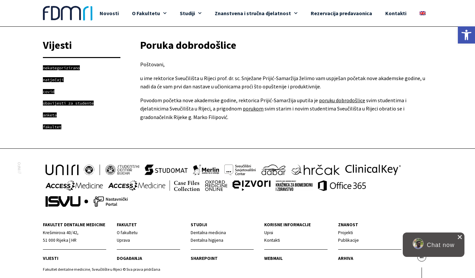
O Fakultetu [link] (149, 13)
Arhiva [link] (345, 258)
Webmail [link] (273, 258)
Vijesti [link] (50, 258)
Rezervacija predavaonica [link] (341, 13)
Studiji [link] (191, 13)
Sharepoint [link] (204, 258)
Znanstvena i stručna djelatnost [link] (256, 13)
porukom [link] (253, 108)
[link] (466, 35)
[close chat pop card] (459, 237)
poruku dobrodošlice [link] (342, 100)
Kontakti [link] (395, 13)
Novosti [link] (109, 13)
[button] (433, 244)
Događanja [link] (129, 258)
